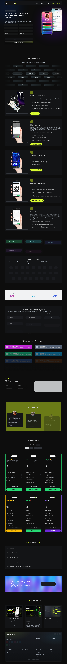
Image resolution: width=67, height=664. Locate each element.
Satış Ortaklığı (10, 649)
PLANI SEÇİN (14, 489)
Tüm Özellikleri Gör (15, 486)
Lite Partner (9, 651)
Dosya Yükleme (11, 27)
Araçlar (36, 3)
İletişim (51, 651)
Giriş (53, 3)
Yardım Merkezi (24, 649)
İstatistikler (26, 33)
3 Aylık (31, 448)
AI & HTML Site (11, 30)
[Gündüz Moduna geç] (60, 634)
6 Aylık (35, 448)
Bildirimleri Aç (38, 638)
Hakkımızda (52, 649)
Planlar (47, 3)
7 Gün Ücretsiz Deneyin (33, 489)
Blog (42, 3)
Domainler (23, 651)
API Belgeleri (52, 638)
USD (38, 444)
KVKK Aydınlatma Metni (40, 654)
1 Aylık (27, 448)
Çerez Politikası (38, 649)
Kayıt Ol (58, 3)
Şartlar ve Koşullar (39, 651)
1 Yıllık (40, 448)
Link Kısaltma (26, 25)
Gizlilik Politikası (38, 652)
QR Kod (26, 30)
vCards (26, 27)
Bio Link (11, 25)
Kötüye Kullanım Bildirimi (40, 656)
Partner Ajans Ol (10, 652)
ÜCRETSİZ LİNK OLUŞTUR (18, 42)
